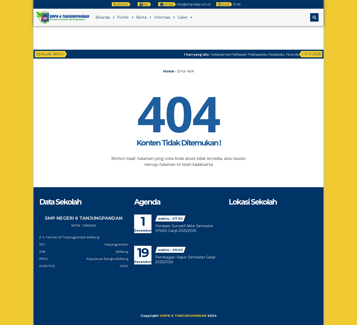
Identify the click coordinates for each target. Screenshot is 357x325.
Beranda (102, 17)
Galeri (182, 17)
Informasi (162, 17)
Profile (123, 17)
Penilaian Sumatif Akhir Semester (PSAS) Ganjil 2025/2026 (184, 228)
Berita (141, 17)
